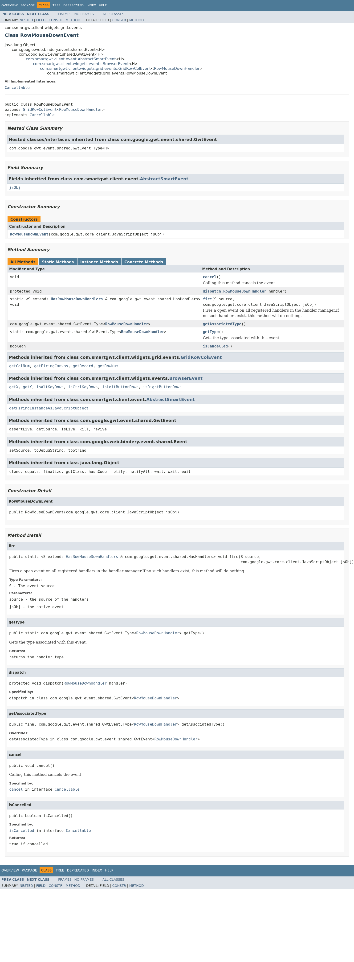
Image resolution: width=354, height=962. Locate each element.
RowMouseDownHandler (177, 68)
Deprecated (73, 5)
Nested (26, 20)
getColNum (19, 366)
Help (103, 5)
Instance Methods (99, 262)
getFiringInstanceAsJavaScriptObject (49, 408)
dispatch (212, 291)
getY (27, 387)
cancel (209, 277)
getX (13, 387)
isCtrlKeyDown (83, 387)
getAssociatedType (222, 324)
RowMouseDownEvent (29, 234)
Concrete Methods (143, 262)
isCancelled (215, 346)
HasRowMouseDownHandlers (77, 299)
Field (41, 20)
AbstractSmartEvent (164, 178)
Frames (65, 14)
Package (27, 5)
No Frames (84, 14)
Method (73, 20)
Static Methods (58, 262)
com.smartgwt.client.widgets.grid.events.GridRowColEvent (95, 68)
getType (211, 332)
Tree (56, 5)
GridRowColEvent (40, 109)
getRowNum (108, 366)
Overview (9, 5)
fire (207, 299)
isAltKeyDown (50, 387)
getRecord (83, 366)
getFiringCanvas (51, 366)
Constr (55, 20)
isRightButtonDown (162, 387)
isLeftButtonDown (120, 387)
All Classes (113, 14)
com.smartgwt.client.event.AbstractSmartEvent (71, 59)
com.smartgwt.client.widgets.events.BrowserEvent (81, 64)
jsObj (14, 187)
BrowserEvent (186, 378)
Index (91, 5)
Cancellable (17, 87)
